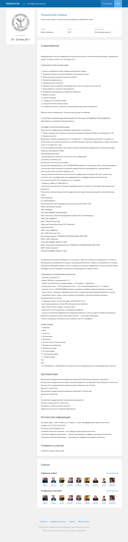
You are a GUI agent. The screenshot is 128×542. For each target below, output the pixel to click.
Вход (118, 4)
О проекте (43, 522)
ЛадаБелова (104, 485)
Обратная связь (83, 522)
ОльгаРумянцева (53, 485)
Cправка (72, 522)
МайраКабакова (87, 485)
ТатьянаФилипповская (70, 485)
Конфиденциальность (58, 522)
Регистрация (107, 4)
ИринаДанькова (95, 485)
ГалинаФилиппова (79, 485)
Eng (24, 4)
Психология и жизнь (54, 14)
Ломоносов (12, 4)
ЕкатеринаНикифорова (112, 485)
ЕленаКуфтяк (62, 485)
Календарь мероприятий (36, 4)
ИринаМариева (45, 485)
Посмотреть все (112, 473)
